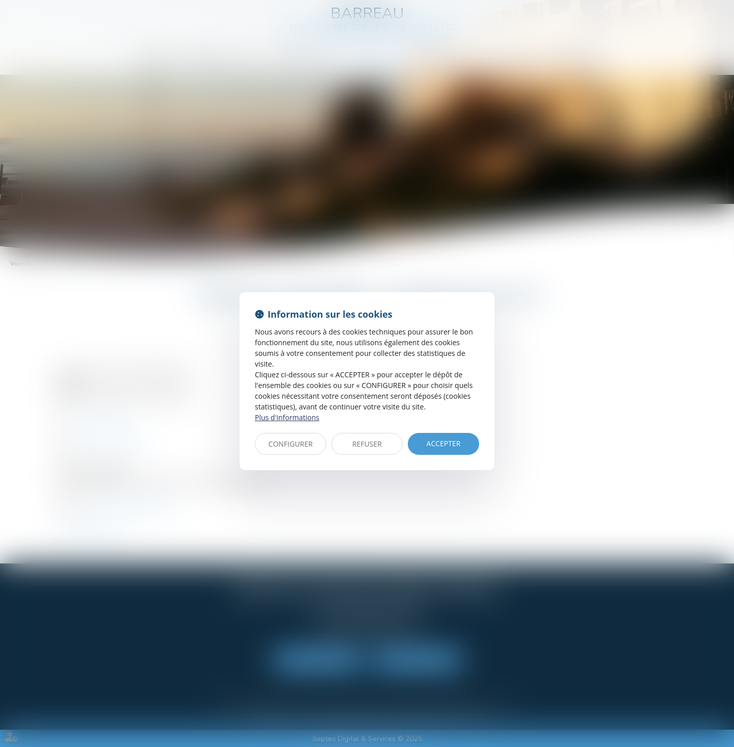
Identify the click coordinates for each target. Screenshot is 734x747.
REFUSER (367, 444)
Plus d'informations (287, 417)
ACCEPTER (444, 443)
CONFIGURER (291, 444)
